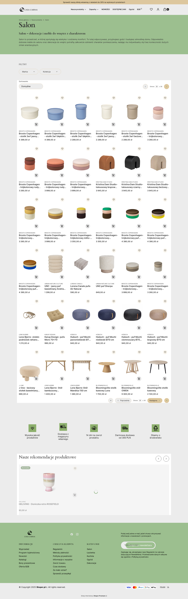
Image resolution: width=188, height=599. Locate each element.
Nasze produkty (37, 20)
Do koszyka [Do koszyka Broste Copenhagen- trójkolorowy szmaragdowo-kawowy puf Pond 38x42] (113, 226)
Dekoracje (91, 563)
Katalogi (22, 559)
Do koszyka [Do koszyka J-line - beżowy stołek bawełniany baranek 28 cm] (36, 378)
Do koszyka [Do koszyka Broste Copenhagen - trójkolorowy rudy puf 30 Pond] (62, 175)
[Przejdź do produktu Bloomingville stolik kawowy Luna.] (107, 365)
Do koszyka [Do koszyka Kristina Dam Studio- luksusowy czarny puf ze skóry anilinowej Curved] (139, 175)
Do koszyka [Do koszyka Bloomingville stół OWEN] (139, 378)
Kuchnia (90, 556)
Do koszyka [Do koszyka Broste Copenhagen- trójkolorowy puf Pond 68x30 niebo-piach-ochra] (36, 277)
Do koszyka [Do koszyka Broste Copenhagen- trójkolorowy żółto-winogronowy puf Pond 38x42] (87, 226)
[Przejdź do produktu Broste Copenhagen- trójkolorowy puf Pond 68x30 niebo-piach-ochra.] (30, 263)
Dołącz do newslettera (140, 545)
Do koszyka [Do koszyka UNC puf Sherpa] (113, 277)
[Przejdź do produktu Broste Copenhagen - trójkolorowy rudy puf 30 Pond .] (55, 162)
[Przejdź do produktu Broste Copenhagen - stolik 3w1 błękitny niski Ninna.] (55, 111)
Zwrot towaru (59, 563)
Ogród (90, 559)
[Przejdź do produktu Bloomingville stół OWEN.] (132, 365)
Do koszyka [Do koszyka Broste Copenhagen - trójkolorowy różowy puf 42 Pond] (164, 124)
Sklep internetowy (93, 596)
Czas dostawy (59, 566)
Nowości (23, 556)
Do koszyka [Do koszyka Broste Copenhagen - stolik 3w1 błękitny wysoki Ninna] (87, 124)
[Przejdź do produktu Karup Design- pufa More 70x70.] (55, 314)
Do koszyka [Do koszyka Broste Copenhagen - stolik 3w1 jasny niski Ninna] (36, 124)
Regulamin (57, 549)
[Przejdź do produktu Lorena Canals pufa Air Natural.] (81, 263)
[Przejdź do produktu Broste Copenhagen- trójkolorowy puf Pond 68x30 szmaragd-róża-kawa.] (132, 213)
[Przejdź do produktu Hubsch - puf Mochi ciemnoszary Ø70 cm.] (132, 314)
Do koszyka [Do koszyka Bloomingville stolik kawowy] (164, 378)
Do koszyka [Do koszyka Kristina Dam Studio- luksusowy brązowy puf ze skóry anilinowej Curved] (113, 175)
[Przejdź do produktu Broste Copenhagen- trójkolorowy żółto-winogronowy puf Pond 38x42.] (81, 213)
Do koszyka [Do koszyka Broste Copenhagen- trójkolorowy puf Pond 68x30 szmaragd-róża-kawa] (139, 226)
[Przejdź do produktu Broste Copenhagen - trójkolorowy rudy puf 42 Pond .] (30, 162)
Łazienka (91, 552)
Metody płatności (61, 552)
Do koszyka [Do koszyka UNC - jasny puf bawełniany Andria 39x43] (62, 277)
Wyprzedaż (24, 549)
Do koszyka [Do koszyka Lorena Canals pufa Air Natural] (87, 277)
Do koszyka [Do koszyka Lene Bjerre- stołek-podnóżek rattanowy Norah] (36, 327)
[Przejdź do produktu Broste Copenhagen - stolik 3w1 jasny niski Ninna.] (30, 111)
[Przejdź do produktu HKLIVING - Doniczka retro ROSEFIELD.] (49, 481)
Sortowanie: (23, 81)
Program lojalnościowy (29, 552)
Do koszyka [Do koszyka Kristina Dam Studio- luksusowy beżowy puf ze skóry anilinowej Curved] (164, 175)
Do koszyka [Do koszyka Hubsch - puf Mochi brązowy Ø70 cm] (164, 327)
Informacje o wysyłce (62, 559)
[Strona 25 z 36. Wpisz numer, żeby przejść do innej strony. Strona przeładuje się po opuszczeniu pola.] (157, 86)
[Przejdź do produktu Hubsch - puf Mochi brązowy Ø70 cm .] (158, 314)
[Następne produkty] (154, 400)
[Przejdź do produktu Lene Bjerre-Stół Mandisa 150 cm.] (81, 365)
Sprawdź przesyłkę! (62, 573)
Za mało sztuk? (60, 570)
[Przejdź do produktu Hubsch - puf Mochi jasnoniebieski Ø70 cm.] (81, 314)
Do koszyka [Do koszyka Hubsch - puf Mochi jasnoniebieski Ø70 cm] (87, 327)
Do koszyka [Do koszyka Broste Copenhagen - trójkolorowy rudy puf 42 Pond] (36, 175)
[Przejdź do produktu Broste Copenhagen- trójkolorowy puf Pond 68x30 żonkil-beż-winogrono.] (158, 213)
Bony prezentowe (27, 563)
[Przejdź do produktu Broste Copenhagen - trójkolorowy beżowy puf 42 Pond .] (158, 263)
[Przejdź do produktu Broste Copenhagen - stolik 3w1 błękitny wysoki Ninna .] (81, 111)
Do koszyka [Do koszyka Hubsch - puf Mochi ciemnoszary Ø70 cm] (139, 327)
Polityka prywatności (62, 556)
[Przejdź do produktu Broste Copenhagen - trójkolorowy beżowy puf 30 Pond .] (132, 263)
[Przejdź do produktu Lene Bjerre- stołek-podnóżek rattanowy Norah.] (30, 314)
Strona (152, 86)
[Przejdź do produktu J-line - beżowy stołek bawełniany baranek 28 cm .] (30, 365)
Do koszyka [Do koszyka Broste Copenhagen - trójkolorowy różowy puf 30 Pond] (87, 175)
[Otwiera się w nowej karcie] (72, 534)
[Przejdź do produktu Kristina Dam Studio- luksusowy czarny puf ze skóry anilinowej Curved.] (132, 162)
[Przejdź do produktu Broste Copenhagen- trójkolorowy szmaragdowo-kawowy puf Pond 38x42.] (107, 213)
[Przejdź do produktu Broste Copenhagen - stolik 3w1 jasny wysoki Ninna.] (107, 111)
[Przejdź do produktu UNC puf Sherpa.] (107, 263)
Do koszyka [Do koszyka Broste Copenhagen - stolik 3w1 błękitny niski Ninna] (62, 124)
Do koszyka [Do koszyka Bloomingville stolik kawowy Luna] (113, 378)
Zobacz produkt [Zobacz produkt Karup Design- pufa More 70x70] (62, 327)
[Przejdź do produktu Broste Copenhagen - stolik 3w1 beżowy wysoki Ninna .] (132, 111)
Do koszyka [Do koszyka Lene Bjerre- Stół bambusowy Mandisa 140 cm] (62, 378)
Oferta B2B (24, 566)
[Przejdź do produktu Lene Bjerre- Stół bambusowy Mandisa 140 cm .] (55, 365)
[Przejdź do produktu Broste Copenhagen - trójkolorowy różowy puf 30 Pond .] (81, 162)
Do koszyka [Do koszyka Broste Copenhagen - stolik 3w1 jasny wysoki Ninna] (113, 124)
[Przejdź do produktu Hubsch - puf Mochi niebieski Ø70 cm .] (107, 314)
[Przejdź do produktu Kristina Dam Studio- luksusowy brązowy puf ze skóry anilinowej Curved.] (107, 162)
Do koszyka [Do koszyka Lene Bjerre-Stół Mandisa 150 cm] (87, 378)
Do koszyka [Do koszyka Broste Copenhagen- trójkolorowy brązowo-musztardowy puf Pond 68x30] (62, 226)
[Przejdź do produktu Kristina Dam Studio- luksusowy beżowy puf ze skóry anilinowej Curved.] (158, 162)
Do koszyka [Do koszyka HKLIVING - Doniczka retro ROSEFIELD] (74, 495)
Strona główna (24, 20)
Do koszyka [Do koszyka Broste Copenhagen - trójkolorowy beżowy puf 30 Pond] (139, 277)
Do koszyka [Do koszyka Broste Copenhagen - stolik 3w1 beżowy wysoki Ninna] (139, 124)
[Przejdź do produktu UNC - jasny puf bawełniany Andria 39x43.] (55, 263)
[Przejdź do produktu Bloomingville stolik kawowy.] (158, 365)
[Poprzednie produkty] (123, 400)
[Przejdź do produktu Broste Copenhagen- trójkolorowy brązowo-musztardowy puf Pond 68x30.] (55, 213)
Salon (89, 549)
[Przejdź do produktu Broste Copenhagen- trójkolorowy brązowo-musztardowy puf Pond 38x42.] (30, 213)
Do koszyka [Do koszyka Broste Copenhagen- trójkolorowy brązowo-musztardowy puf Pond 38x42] (36, 226)
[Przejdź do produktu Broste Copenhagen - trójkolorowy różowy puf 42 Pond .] (158, 111)
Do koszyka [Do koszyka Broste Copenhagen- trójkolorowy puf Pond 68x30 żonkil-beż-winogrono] (164, 226)
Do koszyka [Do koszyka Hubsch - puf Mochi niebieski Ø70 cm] (113, 327)
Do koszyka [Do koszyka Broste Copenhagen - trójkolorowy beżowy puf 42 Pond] (164, 277)
